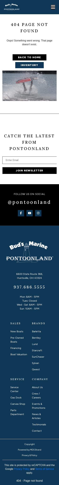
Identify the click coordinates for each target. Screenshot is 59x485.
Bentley (36, 337)
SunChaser (38, 356)
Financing (15, 348)
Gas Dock (15, 397)
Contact (37, 430)
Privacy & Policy (29, 455)
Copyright (29, 444)
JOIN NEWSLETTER (29, 170)
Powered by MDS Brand (29, 449)
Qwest (36, 369)
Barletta (36, 331)
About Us (37, 387)
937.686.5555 (29, 287)
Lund (35, 344)
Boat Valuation (18, 354)
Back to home (29, 57)
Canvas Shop (17, 403)
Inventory (29, 65)
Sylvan (35, 363)
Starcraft (37, 350)
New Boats (16, 331)
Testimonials (39, 424)
